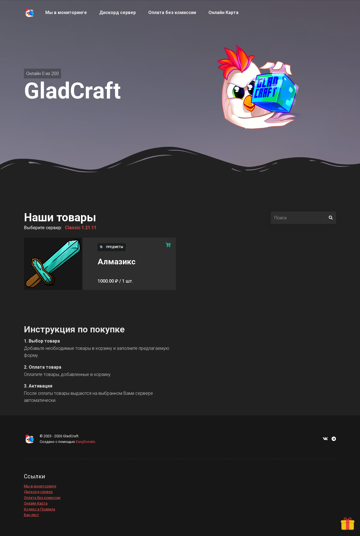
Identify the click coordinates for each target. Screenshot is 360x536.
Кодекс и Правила (39, 509)
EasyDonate (85, 442)
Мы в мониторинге (40, 486)
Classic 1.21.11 (80, 227)
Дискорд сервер (38, 492)
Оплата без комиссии (42, 498)
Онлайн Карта (36, 503)
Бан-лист (31, 515)
